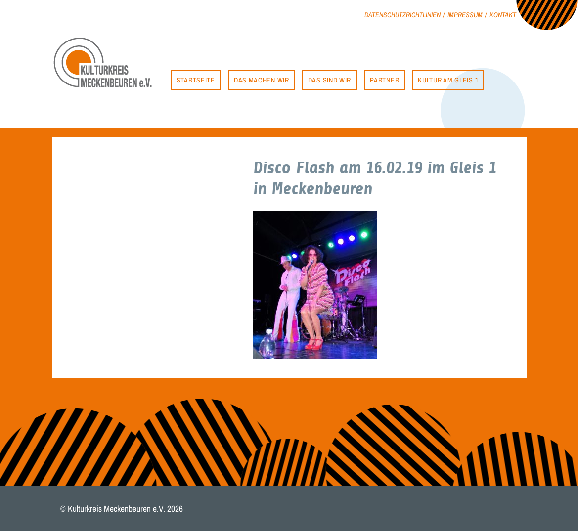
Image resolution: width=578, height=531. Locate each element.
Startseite (196, 79)
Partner (384, 79)
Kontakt (502, 14)
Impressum (465, 14)
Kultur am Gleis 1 (448, 79)
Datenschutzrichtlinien (402, 14)
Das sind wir (329, 79)
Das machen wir (261, 79)
